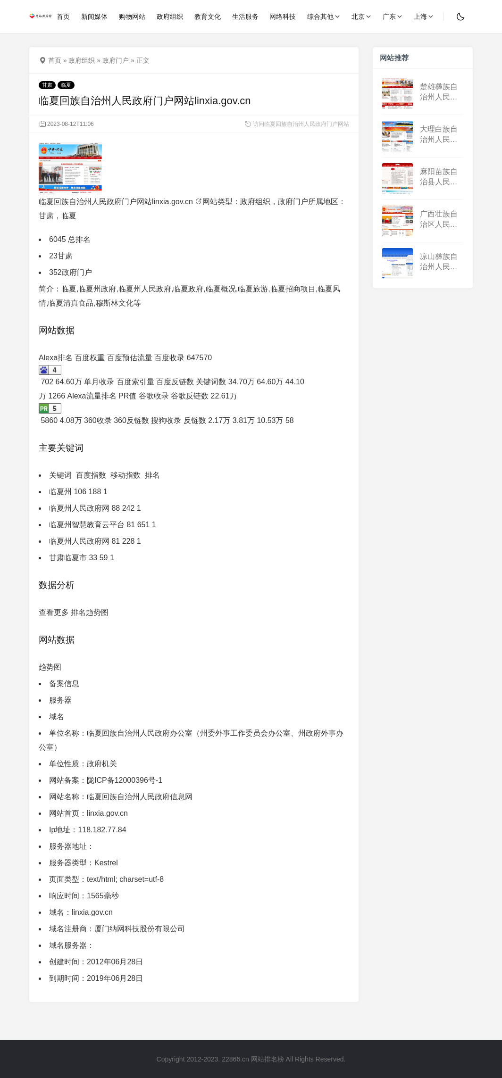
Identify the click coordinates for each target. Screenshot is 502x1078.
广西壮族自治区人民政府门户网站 (439, 220)
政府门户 (115, 60)
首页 (54, 60)
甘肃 (47, 85)
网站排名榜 (267, 1059)
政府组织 (81, 60)
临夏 (66, 85)
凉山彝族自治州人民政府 (439, 262)
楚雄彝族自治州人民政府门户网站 (439, 93)
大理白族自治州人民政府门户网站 (439, 135)
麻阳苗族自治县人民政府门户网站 (439, 177)
